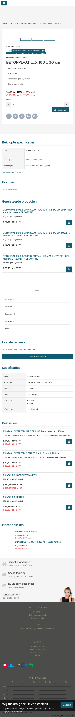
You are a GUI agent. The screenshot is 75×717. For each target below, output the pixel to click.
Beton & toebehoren (29, 23)
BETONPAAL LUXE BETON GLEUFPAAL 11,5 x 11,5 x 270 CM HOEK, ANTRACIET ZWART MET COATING (36, 257)
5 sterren (10, 299)
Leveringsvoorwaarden (18, 57)
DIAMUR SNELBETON (25, 531)
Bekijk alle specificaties (11, 172)
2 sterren (10, 321)
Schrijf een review (37, 356)
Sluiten (66, 704)
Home (4, 23)
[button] (11, 35)
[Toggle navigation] (4, 3)
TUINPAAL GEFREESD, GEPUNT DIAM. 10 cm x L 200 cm (31, 453)
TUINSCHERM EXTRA (13, 497)
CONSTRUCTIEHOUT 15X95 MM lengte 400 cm (38, 542)
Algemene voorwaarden (44, 628)
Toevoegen (60, 110)
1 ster (8, 328)
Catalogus (14, 23)
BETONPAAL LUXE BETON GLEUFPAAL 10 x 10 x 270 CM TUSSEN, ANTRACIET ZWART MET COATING (36, 234)
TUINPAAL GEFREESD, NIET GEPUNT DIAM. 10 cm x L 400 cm (34, 431)
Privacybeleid (26, 628)
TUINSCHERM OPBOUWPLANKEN (19, 475)
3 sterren (10, 314)
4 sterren (10, 306)
